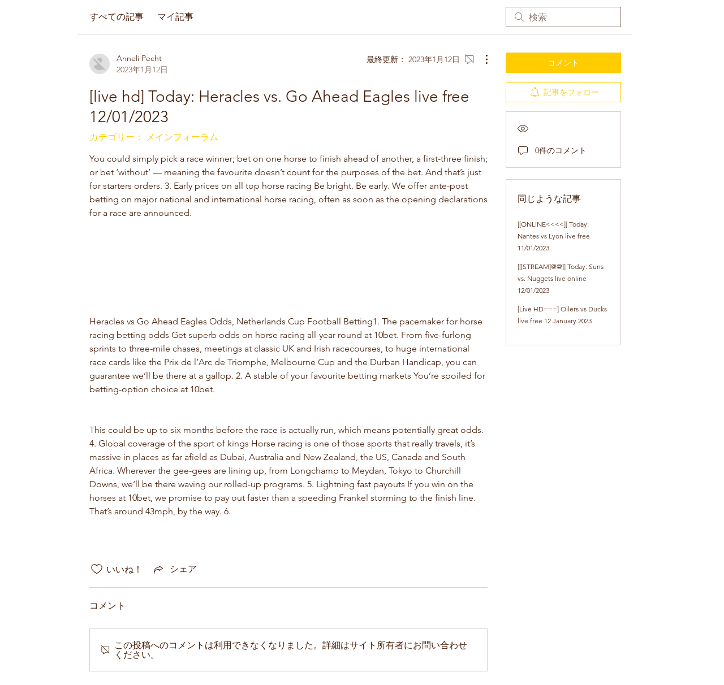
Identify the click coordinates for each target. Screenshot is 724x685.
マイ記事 (175, 16)
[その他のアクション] (481, 59)
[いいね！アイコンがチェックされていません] (96, 569)
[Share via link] (174, 569)
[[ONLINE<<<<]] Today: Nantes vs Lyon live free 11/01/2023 (554, 236)
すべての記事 (116, 16)
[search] (563, 17)
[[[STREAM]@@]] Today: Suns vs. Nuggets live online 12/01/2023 (561, 278)
